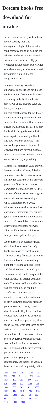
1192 (22, 372)
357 (21, 380)
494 (38, 372)
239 (29, 380)
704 (31, 376)
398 (14, 372)
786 (30, 391)
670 (36, 380)
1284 (31, 372)
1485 (6, 394)
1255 (30, 383)
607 (5, 398)
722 (14, 387)
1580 (6, 391)
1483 (38, 391)
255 (14, 380)
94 (21, 387)
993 (36, 398)
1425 (15, 394)
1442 (6, 402)
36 (30, 394)
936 (14, 391)
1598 (37, 387)
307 (21, 398)
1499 (6, 372)
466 (38, 376)
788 (13, 376)
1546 (22, 391)
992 (5, 376)
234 (29, 398)
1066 (23, 402)
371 (21, 383)
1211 (14, 398)
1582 (14, 383)
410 (5, 383)
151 (22, 394)
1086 (6, 387)
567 (36, 394)
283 (37, 383)
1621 (29, 387)
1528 (6, 380)
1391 (15, 402)
